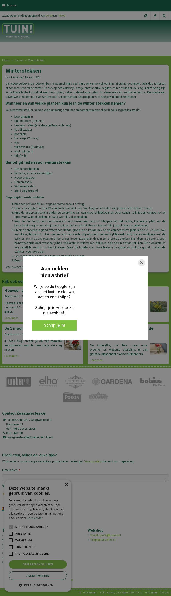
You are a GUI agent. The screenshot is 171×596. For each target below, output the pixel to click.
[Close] (141, 262)
